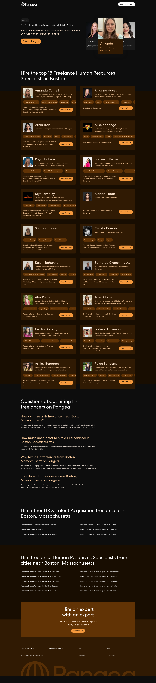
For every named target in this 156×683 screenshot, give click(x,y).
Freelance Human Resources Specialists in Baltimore (99, 578)
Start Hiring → (31, 62)
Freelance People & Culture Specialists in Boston (38, 531)
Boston (24, 20)
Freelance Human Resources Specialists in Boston (39, 541)
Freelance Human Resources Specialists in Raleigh (98, 583)
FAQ (79, 655)
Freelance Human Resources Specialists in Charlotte (99, 588)
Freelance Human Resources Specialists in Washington (40, 583)
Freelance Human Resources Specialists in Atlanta (98, 593)
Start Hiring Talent (127, 4)
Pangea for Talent (56, 655)
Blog (108, 655)
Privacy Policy (81, 662)
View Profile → (66, 116)
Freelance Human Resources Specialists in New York (40, 578)
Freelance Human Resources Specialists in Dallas (98, 597)
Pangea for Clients (27, 655)
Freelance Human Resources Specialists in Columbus (40, 588)
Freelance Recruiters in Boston (32, 536)
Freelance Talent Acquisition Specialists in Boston (98, 536)
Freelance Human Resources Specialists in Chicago (39, 593)
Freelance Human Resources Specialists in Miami (38, 597)
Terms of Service (111, 662)
